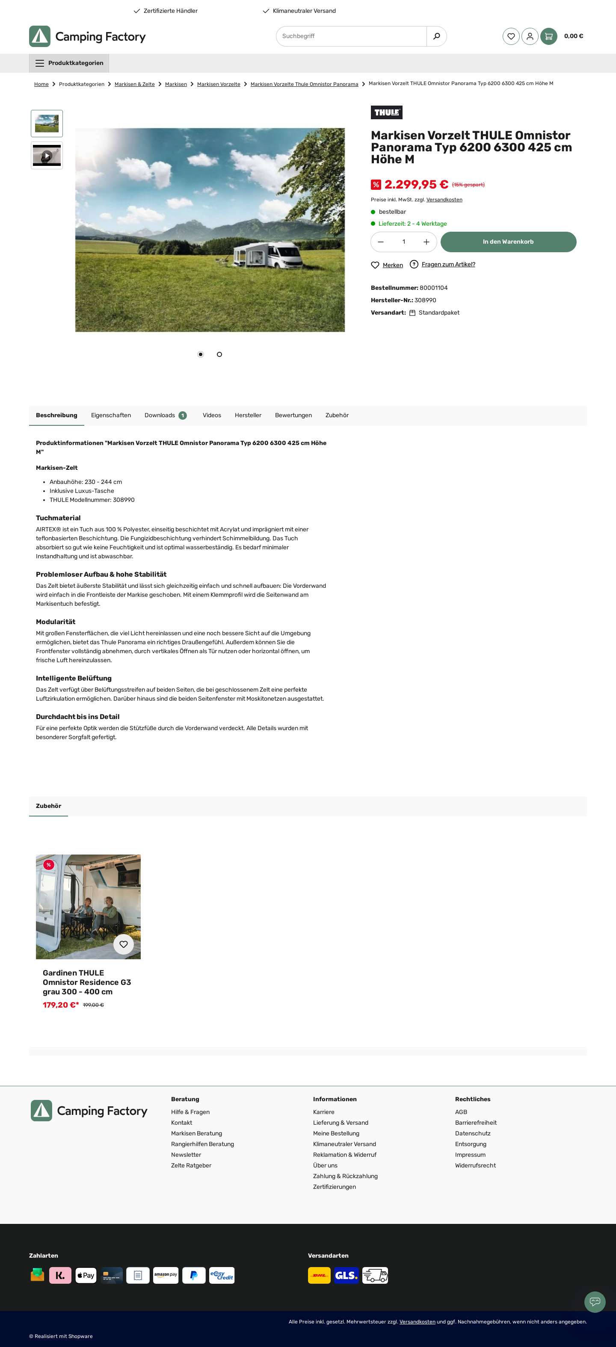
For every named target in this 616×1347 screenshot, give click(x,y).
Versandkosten (444, 200)
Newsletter (186, 1154)
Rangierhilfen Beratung (202, 1144)
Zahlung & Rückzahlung (345, 1176)
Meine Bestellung (336, 1133)
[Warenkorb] (563, 36)
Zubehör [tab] (48, 806)
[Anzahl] (404, 242)
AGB (461, 1112)
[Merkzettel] (511, 36)
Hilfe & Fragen (190, 1112)
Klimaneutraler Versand (304, 11)
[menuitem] (69, 63)
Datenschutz (473, 1133)
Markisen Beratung (196, 1133)
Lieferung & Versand (340, 1122)
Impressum (470, 1154)
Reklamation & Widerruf (344, 1154)
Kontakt (181, 1122)
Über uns (325, 1165)
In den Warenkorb (508, 241)
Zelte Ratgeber (191, 1165)
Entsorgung (470, 1144)
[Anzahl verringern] (380, 242)
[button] (47, 125)
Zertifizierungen (334, 1187)
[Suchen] (436, 36)
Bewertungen (293, 415)
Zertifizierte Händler (171, 11)
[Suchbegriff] (351, 36)
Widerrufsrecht (475, 1165)
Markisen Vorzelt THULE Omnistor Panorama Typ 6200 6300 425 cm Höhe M (461, 83)
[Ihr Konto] (530, 36)
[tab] (200, 354)
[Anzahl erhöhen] (427, 242)
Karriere (324, 1112)
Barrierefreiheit (476, 1122)
